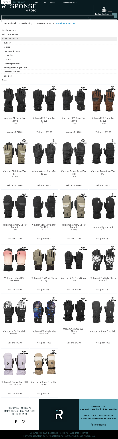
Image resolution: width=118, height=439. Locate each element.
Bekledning (26, 23)
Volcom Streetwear (10, 34)
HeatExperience (9, 30)
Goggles (8, 76)
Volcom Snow (44, 23)
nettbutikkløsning (54, 435)
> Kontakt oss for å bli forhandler (98, 409)
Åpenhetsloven (98, 424)
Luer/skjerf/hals (12, 63)
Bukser (7, 43)
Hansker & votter (65, 23)
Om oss (52, 2)
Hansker (9, 55)
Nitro (4, 80)
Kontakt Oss (40, 2)
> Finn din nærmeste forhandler (98, 418)
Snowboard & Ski (12, 72)
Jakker (7, 47)
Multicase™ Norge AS (84, 435)
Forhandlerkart (70, 2)
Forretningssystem (32, 435)
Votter (8, 59)
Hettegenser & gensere (15, 68)
